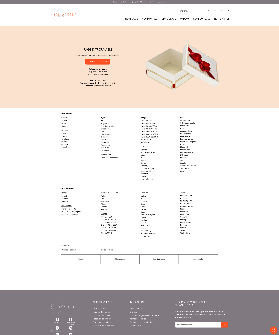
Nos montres (149, 18)
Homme (64, 126)
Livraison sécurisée (101, 315)
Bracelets (105, 129)
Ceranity (144, 166)
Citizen (143, 209)
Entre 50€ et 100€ (148, 123)
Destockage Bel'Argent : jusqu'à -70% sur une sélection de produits (139, 2)
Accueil (81, 259)
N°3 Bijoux (184, 155)
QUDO (182, 160)
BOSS (143, 158)
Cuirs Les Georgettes (110, 158)
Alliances (105, 121)
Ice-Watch (184, 125)
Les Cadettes (185, 136)
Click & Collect (99, 308)
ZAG (182, 171)
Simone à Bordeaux (188, 166)
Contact (134, 312)
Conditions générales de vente (144, 315)
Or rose (64, 144)
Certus (143, 207)
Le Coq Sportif (186, 201)
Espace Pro (135, 325)
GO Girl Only (185, 120)
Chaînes (104, 131)
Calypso (144, 201)
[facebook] (57, 321)
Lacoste (183, 198)
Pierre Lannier (186, 222)
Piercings (105, 150)
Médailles (105, 142)
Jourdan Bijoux (186, 131)
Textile (104, 209)
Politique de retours (102, 318)
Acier (63, 133)
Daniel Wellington (148, 215)
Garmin (144, 228)
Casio (143, 204)
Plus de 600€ (146, 139)
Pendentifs (105, 145)
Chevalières (106, 134)
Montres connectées (70, 214)
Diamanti (144, 174)
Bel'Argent (145, 142)
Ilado (182, 128)
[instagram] (71, 330)
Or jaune (64, 141)
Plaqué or (65, 147)
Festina (144, 220)
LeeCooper (185, 203)
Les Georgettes (186, 139)
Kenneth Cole (186, 195)
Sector (183, 227)
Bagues (104, 123)
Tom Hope (184, 168)
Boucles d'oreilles (108, 126)
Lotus (182, 144)
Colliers (104, 137)
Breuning (144, 160)
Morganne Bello (186, 152)
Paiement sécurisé (101, 312)
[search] (208, 11)
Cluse (143, 212)
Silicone (104, 207)
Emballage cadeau (102, 322)
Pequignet (184, 219)
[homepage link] (63, 15)
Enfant (64, 121)
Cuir (102, 199)
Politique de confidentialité (142, 322)
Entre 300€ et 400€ (149, 134)
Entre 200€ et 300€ (149, 131)
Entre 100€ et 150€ (149, 126)
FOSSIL (183, 117)
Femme (64, 123)
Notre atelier (221, 18)
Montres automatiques (71, 211)
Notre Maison (136, 308)
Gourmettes (106, 139)
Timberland (185, 233)
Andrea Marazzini (148, 152)
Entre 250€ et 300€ (109, 230)
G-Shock (144, 225)
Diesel (143, 176)
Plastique (105, 201)
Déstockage (169, 18)
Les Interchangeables (189, 141)
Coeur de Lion (146, 171)
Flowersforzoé (147, 179)
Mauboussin (185, 150)
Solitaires (105, 147)
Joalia (182, 193)
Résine (103, 204)
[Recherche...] (190, 11)
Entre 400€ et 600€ (149, 137)
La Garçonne (185, 133)
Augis (143, 155)
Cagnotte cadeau (68, 250)
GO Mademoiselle (187, 123)
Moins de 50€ (146, 121)
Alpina (143, 196)
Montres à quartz (68, 209)
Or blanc (65, 139)
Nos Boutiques (201, 18)
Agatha (144, 150)
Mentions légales (138, 318)
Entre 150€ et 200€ (149, 129)
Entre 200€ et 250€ (109, 227)
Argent (64, 136)
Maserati (184, 147)
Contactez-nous (98, 61)
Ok (225, 324)
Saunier (183, 163)
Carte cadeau (107, 250)
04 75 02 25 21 (100, 80)
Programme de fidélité (104, 325)
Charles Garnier (147, 168)
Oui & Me (184, 217)
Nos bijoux (131, 18)
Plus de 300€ (106, 233)
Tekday (183, 230)
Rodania (183, 225)
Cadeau (184, 18)
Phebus (183, 158)
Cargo (143, 163)
